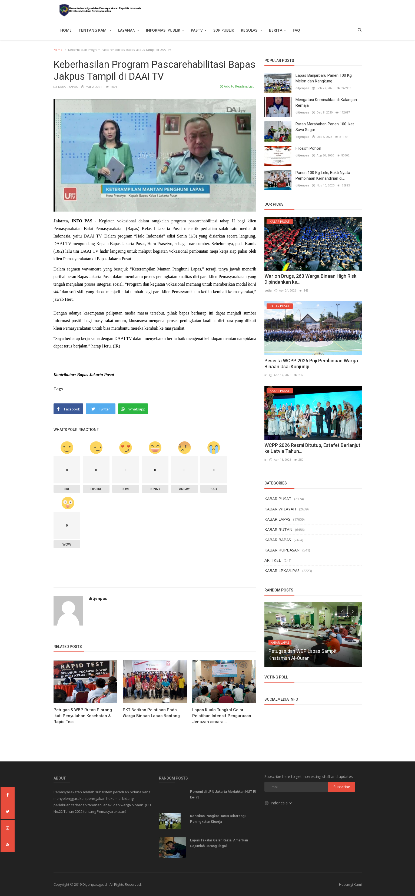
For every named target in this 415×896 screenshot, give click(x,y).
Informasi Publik (165, 30)
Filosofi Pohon (308, 148)
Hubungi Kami (350, 884)
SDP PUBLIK (223, 30)
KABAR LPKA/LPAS (282, 570)
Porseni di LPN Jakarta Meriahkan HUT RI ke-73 (223, 794)
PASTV (199, 30)
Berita (277, 30)
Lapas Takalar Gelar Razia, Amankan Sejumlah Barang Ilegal (219, 843)
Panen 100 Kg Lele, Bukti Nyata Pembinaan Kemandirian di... (323, 175)
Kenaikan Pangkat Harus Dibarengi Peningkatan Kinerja (217, 819)
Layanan (128, 30)
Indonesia (279, 802)
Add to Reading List (237, 86)
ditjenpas (98, 598)
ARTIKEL (272, 560)
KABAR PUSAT (277, 498)
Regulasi (251, 30)
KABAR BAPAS (66, 87)
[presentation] (342, 611)
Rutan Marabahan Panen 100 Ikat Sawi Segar (325, 127)
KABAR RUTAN (278, 529)
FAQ (296, 30)
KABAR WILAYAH (280, 508)
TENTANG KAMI (94, 30)
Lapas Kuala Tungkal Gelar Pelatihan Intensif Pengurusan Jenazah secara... (221, 715)
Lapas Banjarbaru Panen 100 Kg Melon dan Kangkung (324, 78)
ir (265, 375)
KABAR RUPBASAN (282, 550)
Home (66, 30)
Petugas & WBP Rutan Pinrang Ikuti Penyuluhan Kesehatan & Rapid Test (83, 715)
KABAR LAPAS (277, 519)
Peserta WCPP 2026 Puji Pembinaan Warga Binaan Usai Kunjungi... (311, 363)
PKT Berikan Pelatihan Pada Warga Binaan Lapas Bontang (151, 712)
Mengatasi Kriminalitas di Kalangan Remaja (326, 102)
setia (268, 290)
